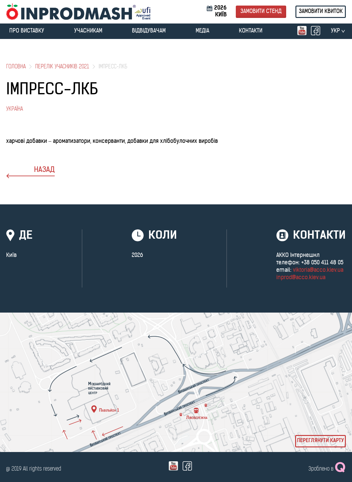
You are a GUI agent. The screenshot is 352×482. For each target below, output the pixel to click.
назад (30, 172)
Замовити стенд (261, 12)
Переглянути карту (320, 440)
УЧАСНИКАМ (88, 31)
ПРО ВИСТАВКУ (26, 31)
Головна (16, 67)
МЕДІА (202, 31)
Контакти (250, 31)
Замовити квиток (321, 12)
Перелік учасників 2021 (62, 67)
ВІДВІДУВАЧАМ (149, 31)
